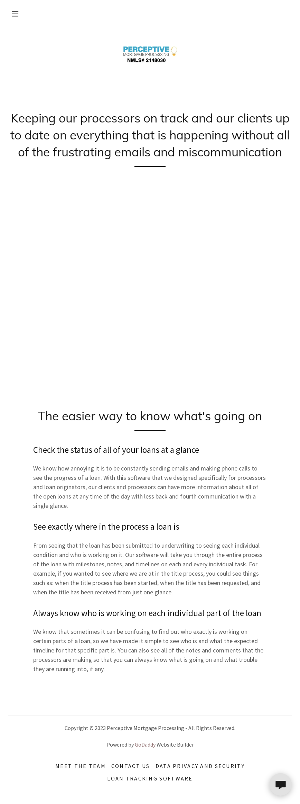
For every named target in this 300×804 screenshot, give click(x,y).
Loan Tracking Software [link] (150, 778)
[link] (150, 55)
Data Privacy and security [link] (200, 765)
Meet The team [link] (80, 765)
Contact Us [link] (130, 765)
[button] (15, 14)
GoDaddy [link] (145, 744)
